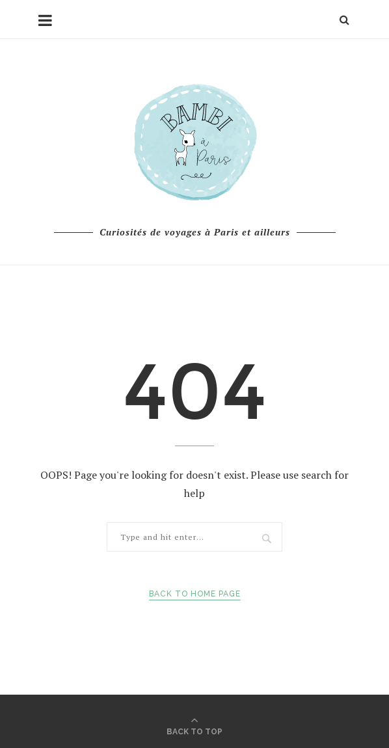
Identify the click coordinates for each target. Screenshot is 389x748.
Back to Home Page (195, 593)
